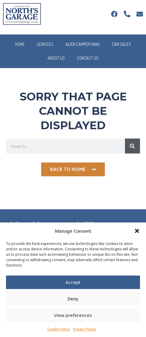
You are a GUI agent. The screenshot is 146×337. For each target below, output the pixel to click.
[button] (137, 231)
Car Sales (121, 44)
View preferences (73, 315)
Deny (73, 299)
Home (20, 44)
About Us (56, 58)
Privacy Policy (84, 329)
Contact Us (88, 58)
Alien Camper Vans (82, 44)
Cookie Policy (58, 329)
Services (45, 44)
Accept (73, 282)
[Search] (132, 146)
